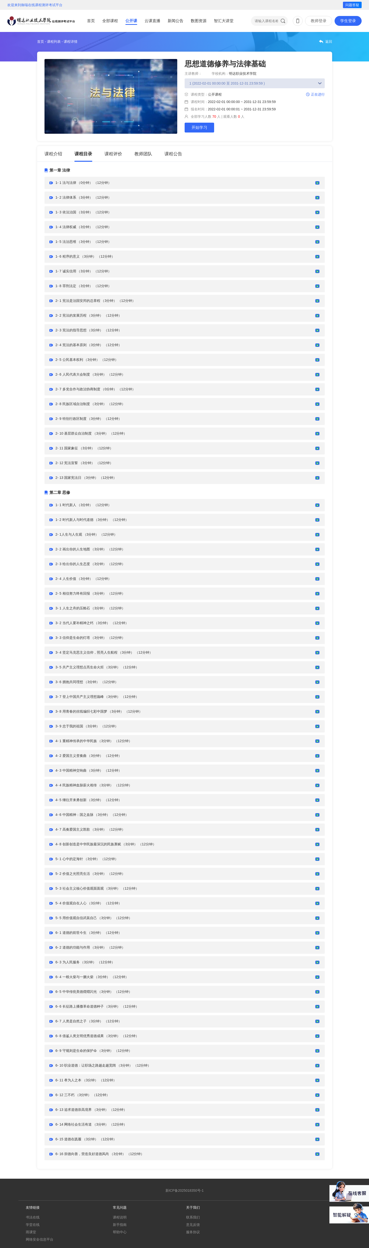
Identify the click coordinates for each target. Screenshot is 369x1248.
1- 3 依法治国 (66, 212)
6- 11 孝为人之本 (69, 1080)
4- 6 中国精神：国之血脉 (74, 815)
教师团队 (143, 153)
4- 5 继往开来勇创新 (71, 800)
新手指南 (120, 1225)
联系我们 (193, 1217)
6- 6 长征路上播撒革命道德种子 (80, 1006)
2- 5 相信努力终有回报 (73, 593)
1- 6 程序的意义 (68, 256)
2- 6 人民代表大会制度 (73, 374)
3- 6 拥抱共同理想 (69, 682)
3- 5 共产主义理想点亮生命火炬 (80, 667)
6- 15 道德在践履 (69, 1139)
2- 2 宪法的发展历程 (71, 315)
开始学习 (199, 127)
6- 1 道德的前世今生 (71, 933)
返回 (328, 42)
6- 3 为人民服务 (68, 962)
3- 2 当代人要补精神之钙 (74, 623)
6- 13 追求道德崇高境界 (74, 1110)
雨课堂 (31, 1232)
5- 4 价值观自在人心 (71, 903)
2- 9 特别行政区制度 (71, 419)
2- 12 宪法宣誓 (67, 463)
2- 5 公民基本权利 (69, 360)
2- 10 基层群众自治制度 (74, 433)
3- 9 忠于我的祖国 (69, 726)
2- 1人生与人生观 (69, 534)
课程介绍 (53, 153)
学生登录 (348, 21)
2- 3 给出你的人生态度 (73, 564)
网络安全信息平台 (39, 1239)
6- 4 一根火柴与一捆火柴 (74, 977)
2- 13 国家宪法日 (69, 478)
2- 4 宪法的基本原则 (71, 345)
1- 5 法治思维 (66, 242)
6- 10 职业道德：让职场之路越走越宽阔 (86, 1065)
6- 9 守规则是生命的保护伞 (76, 1051)
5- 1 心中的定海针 (69, 859)
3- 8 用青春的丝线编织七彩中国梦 (81, 711)
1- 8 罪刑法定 (66, 286)
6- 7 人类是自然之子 (71, 1021)
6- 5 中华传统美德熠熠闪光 (76, 992)
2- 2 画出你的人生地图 (73, 549)
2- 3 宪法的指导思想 (71, 330)
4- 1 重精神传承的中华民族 (76, 741)
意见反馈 (193, 1225)
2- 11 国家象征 (67, 448)
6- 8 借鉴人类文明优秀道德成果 (80, 1036)
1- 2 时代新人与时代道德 (74, 520)
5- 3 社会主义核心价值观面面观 (80, 888)
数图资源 (199, 21)
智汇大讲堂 (224, 21)
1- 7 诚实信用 (66, 271)
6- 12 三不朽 (65, 1095)
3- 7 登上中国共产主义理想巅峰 (80, 697)
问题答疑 (352, 5)
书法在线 (33, 1217)
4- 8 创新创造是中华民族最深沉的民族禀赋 (88, 844)
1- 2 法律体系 (66, 197)
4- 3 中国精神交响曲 (71, 770)
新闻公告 (175, 21)
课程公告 (173, 153)
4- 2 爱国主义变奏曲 (71, 756)
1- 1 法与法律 (66, 183)
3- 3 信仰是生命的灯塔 (73, 638)
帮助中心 (120, 1232)
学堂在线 (33, 1225)
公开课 (131, 21)
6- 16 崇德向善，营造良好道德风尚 (82, 1154)
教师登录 (318, 21)
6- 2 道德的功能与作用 (73, 947)
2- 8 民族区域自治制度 (73, 404)
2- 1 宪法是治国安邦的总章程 (78, 301)
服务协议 (193, 1232)
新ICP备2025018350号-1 (184, 1190)
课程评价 (113, 153)
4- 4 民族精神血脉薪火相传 (76, 785)
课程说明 (120, 1217)
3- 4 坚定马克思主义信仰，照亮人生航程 (87, 652)
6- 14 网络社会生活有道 (74, 1124)
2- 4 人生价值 (66, 579)
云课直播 (152, 21)
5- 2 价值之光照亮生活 (73, 874)
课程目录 (83, 153)
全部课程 (110, 21)
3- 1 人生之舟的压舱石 (73, 608)
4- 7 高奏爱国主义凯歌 (73, 829)
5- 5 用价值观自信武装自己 (76, 918)
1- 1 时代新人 (66, 505)
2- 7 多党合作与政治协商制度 (78, 389)
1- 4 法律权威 (66, 227)
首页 (91, 21)
